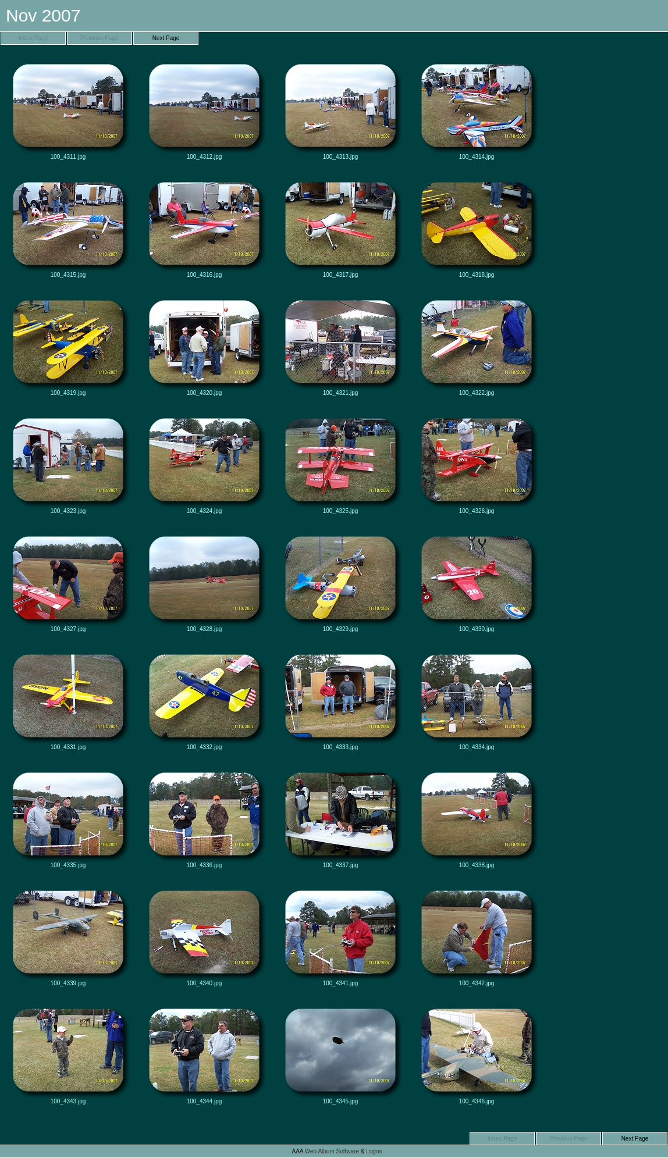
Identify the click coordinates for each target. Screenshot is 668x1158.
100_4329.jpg (340, 581)
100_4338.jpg (476, 817)
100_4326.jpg (476, 463)
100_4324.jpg (204, 463)
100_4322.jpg (476, 345)
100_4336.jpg (204, 817)
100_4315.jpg (68, 227)
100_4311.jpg (68, 109)
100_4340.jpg (204, 935)
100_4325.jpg (340, 463)
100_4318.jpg (476, 227)
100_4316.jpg (204, 227)
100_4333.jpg (340, 699)
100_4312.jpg (204, 109)
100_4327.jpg (68, 581)
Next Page (166, 38)
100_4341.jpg (340, 935)
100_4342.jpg (476, 935)
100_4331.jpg (68, 699)
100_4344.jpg (204, 1053)
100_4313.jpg (340, 109)
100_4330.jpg (476, 581)
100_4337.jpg (340, 817)
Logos (374, 1151)
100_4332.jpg (204, 699)
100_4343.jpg (68, 1053)
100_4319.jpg (68, 345)
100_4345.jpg (340, 1053)
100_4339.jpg (68, 935)
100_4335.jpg (68, 817)
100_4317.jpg (340, 227)
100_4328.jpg (204, 581)
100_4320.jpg (204, 345)
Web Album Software (332, 1151)
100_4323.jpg (68, 463)
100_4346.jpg (476, 1053)
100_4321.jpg (340, 345)
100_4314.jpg (476, 109)
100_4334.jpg (476, 699)
